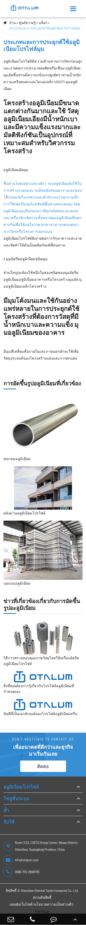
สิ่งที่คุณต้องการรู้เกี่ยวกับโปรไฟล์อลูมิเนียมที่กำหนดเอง (38, 689)
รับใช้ (8, 821)
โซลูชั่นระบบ (16, 798)
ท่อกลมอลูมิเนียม (17, 458)
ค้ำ (6, 810)
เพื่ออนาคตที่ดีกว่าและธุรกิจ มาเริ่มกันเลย (43, 750)
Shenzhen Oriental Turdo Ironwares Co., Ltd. (50, 890)
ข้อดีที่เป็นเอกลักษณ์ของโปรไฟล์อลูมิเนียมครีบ (40, 713)
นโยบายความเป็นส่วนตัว (53, 904)
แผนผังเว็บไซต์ (20, 904)
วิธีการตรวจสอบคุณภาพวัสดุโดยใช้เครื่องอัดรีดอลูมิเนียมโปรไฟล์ (41, 661)
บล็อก (43, 23)
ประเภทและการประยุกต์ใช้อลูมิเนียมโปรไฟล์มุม (44, 28)
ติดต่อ (43, 766)
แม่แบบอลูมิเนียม (17, 583)
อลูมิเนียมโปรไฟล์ (21, 787)
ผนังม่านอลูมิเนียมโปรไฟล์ (24, 513)
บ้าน (12, 23)
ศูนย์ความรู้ (27, 23)
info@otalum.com (21, 860)
